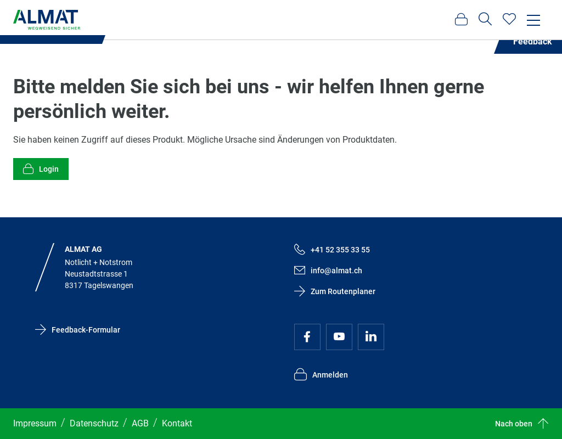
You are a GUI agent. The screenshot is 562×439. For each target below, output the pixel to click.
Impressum (35, 423)
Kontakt (177, 423)
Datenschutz (94, 423)
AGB (140, 423)
